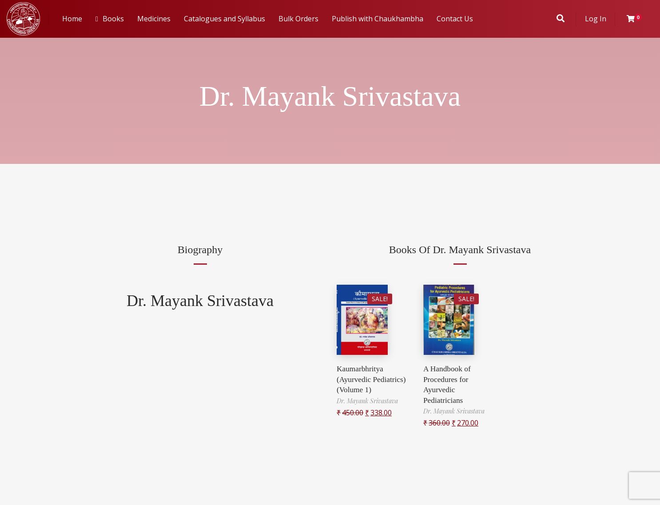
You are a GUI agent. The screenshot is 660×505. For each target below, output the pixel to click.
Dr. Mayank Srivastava (200, 301)
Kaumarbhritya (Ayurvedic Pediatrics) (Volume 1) (373, 379)
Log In (595, 19)
